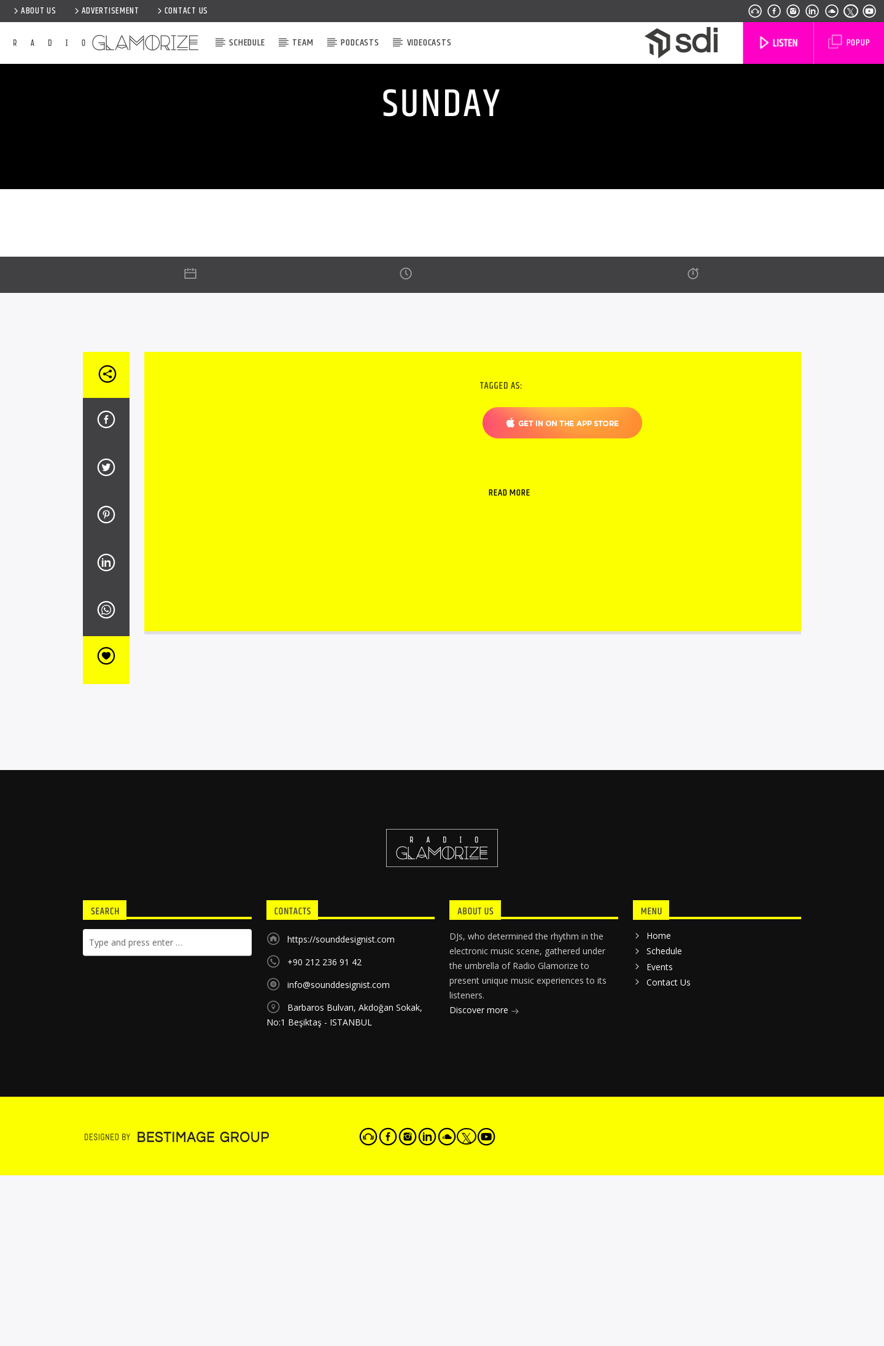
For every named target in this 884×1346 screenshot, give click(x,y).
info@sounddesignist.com (338, 1330)
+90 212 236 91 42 (324, 1307)
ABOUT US (34, 11)
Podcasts (360, 42)
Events (659, 1312)
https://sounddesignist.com (341, 1284)
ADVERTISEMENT (105, 11)
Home (658, 1280)
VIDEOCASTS (429, 42)
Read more (509, 838)
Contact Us (181, 11)
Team (302, 42)
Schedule (247, 42)
